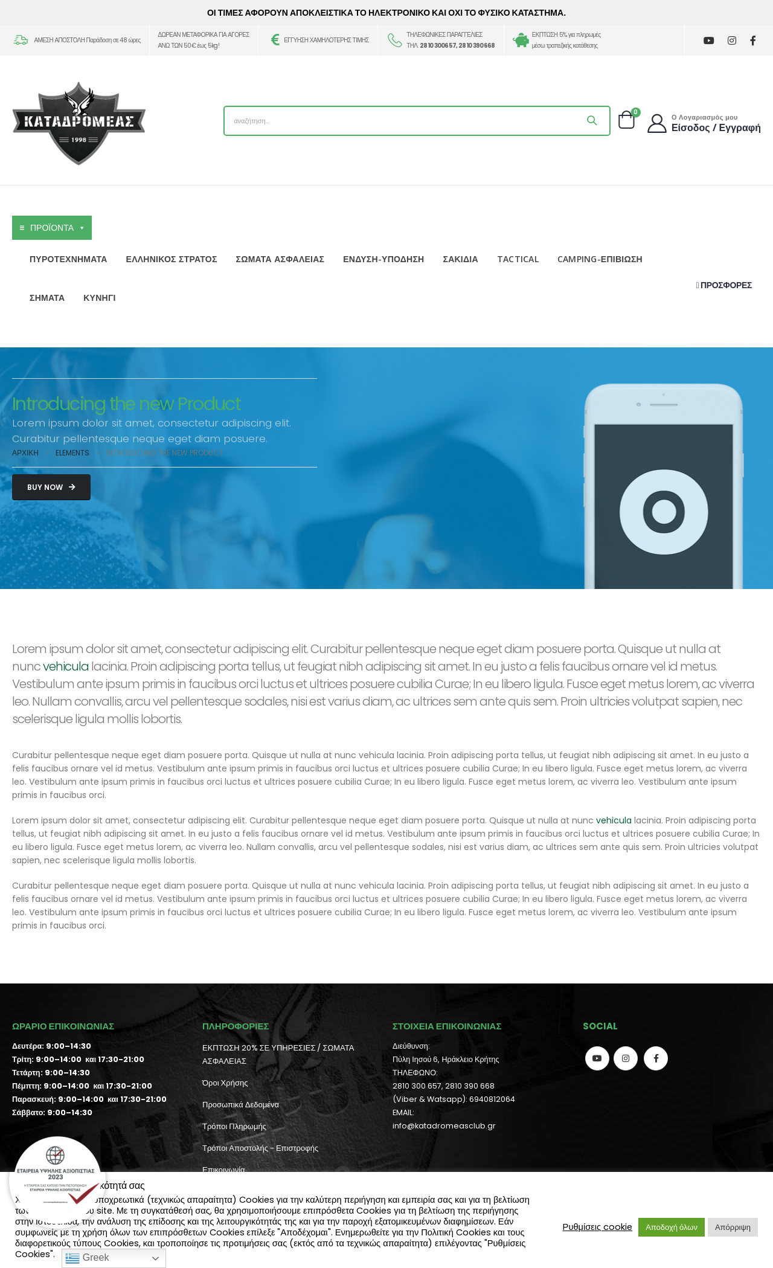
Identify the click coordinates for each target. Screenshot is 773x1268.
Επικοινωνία (223, 1170)
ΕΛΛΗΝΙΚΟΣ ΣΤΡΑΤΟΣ (171, 259)
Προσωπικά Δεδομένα (240, 1104)
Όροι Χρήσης (225, 1083)
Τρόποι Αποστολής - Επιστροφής (260, 1148)
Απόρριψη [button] (733, 1227)
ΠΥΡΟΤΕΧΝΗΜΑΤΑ (68, 259)
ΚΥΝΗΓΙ (99, 297)
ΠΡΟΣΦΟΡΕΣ (724, 285)
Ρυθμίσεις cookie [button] (598, 1226)
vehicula (66, 666)
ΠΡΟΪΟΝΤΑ (58, 228)
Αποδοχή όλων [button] (672, 1227)
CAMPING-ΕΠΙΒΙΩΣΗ (600, 259)
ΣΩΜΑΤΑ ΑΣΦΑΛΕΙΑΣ (280, 259)
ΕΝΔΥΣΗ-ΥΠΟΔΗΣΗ (383, 259)
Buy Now (51, 487)
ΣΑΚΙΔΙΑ (460, 259)
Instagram (626, 1058)
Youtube (597, 1058)
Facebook (656, 1058)
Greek (87, 1258)
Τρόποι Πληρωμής (234, 1126)
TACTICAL (518, 259)
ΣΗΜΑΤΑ (47, 297)
